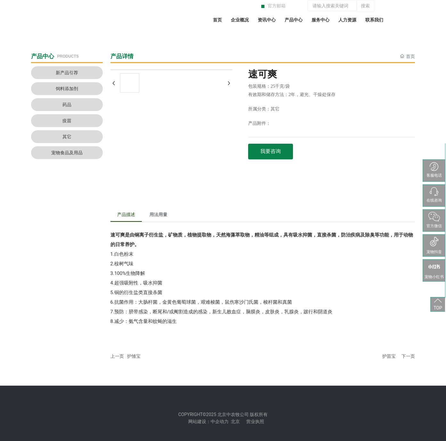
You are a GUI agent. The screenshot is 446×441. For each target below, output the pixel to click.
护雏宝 (134, 356)
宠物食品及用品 (67, 152)
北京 (235, 421)
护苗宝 (389, 356)
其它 (66, 136)
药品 (66, 104)
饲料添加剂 (67, 88)
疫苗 (66, 120)
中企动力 (220, 421)
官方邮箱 (277, 5)
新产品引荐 (67, 72)
